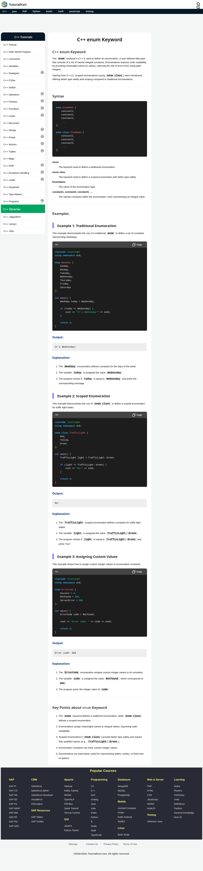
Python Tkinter (71, 838)
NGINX (150, 812)
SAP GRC (14, 834)
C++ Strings (9, 130)
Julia (93, 816)
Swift (61, 11)
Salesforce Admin (40, 798)
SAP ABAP (14, 816)
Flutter (121, 820)
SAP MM (13, 820)
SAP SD (13, 807)
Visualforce (37, 807)
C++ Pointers (10, 101)
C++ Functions (11, 108)
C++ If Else (9, 80)
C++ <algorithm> (12, 216)
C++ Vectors (10, 144)
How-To (178, 825)
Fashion (178, 816)
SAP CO (13, 798)
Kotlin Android (125, 825)
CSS (149, 803)
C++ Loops (9, 116)
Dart (93, 803)
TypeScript (96, 843)
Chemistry (179, 803)
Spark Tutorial (71, 816)
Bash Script (123, 842)
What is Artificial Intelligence (168, 186)
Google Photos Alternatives (167, 177)
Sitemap (73, 852)
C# (92, 794)
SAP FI (12, 794)
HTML (150, 798)
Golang (90, 11)
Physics (178, 798)
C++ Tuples (9, 151)
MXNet (67, 803)
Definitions (179, 812)
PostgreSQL (124, 803)
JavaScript (74, 11)
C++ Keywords (11, 187)
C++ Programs (11, 201)
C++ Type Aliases (12, 194)
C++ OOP (8, 165)
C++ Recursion (11, 123)
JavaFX (68, 834)
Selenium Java (154, 829)
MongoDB (123, 794)
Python (36, 11)
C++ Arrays (9, 137)
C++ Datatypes (11, 73)
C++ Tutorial (9, 44)
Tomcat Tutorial (72, 820)
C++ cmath (9, 180)
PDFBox (68, 812)
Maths (177, 794)
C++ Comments (11, 59)
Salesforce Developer (42, 803)
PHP (25, 11)
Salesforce (36, 794)
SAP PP (13, 825)
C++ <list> (8, 231)
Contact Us (92, 852)
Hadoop (68, 794)
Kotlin (49, 11)
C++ (5, 11)
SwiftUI (121, 829)
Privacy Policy (111, 852)
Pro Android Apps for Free (175, 37)
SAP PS (13, 812)
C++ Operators (11, 94)
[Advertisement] (101, 23)
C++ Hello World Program (17, 51)
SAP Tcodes (37, 829)
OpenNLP (69, 807)
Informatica (37, 812)
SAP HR (13, 803)
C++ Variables (10, 66)
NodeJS (151, 816)
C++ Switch (9, 87)
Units (176, 807)
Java (14, 11)
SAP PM (13, 829)
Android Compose (127, 816)
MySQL (121, 798)
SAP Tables (37, 825)
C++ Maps (8, 158)
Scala (94, 834)
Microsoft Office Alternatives (168, 169)
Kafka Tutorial (71, 798)
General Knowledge (184, 820)
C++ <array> (10, 224)
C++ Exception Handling (16, 173)
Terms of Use (130, 852)
